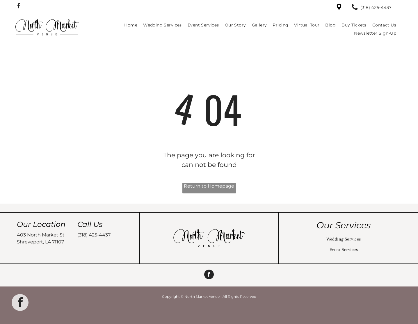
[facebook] (18, 6)
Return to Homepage (209, 186)
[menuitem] (130, 25)
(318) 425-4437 (94, 235)
